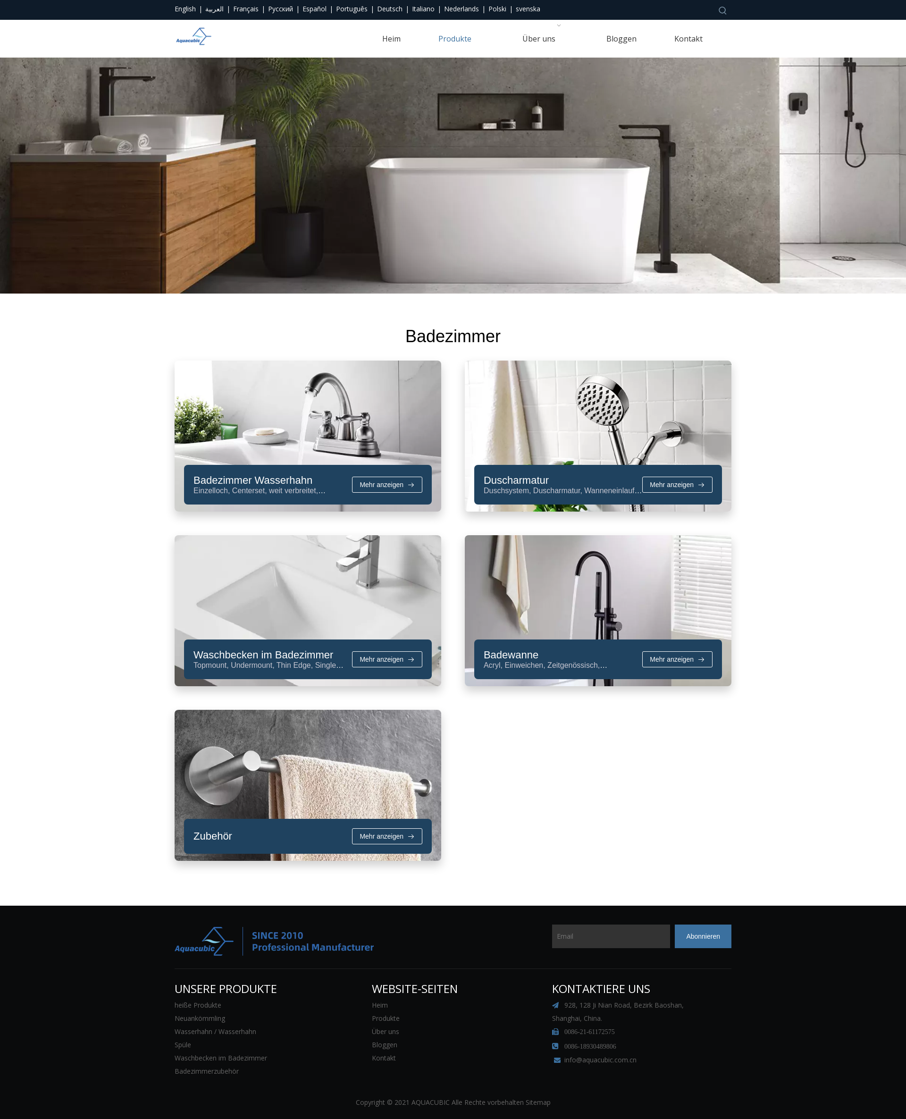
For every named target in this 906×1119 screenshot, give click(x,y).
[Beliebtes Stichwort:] (722, 10)
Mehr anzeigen (387, 724)
